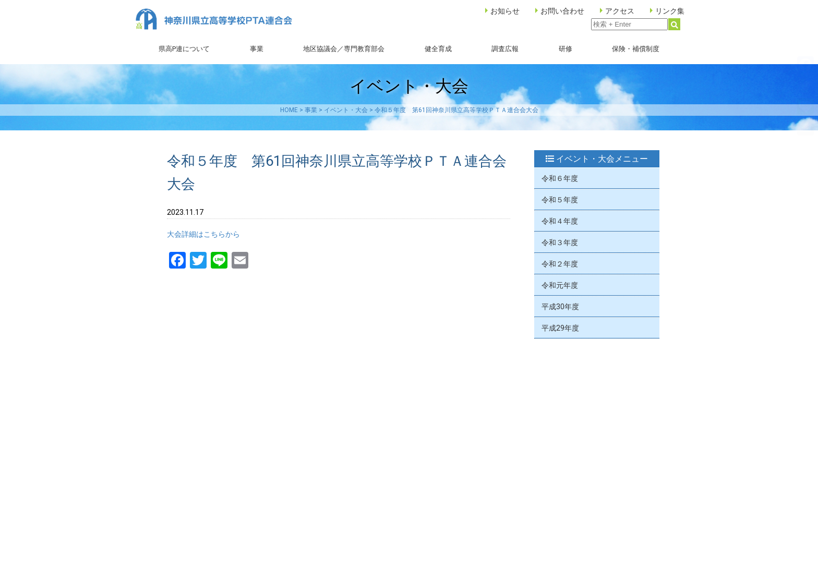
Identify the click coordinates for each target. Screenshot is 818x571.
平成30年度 (560, 306)
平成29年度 (560, 328)
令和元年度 (560, 285)
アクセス (619, 11)
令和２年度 (560, 264)
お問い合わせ (562, 11)
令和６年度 (560, 178)
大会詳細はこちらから (203, 234)
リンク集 (669, 11)
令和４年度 (560, 221)
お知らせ (505, 11)
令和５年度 (560, 200)
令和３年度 (560, 242)
